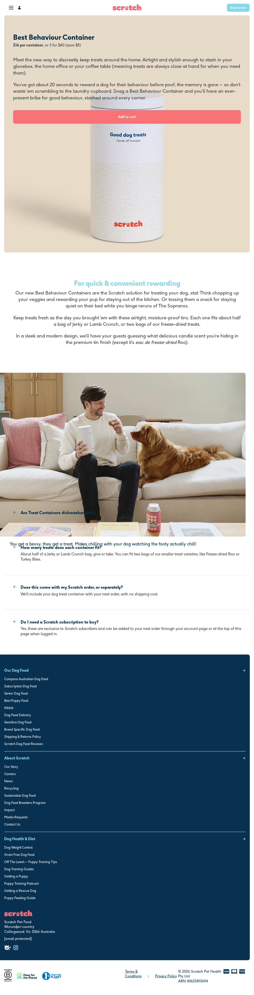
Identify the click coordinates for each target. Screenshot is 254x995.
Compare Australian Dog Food (26, 679)
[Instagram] (15, 947)
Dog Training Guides (19, 869)
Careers (10, 774)
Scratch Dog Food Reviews (23, 744)
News (8, 781)
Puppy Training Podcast (21, 883)
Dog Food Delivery (17, 715)
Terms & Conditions (133, 973)
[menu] (11, 7)
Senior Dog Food (16, 693)
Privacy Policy (166, 976)
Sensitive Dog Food (18, 722)
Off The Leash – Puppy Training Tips (30, 862)
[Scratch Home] (127, 9)
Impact (9, 810)
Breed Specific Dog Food (22, 729)
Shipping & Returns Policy (22, 737)
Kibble (8, 708)
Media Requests (16, 817)
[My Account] (20, 8)
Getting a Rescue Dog (20, 891)
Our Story (11, 767)
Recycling (11, 788)
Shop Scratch (238, 7)
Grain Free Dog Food (19, 855)
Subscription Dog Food (20, 686)
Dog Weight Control (18, 847)
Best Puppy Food (16, 701)
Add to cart (127, 117)
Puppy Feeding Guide (19, 898)
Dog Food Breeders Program (25, 803)
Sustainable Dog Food (20, 795)
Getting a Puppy (16, 876)
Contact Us (12, 824)
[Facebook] (7, 947)
